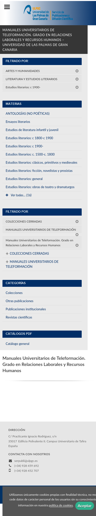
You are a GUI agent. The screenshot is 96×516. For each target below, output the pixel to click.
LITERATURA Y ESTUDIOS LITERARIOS (42, 79)
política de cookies (61, 505)
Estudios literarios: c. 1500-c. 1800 (30, 154)
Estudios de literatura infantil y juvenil (32, 130)
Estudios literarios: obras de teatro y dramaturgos (40, 187)
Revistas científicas (19, 317)
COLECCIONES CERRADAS (42, 221)
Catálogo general (17, 344)
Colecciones (14, 293)
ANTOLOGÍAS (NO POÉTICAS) (28, 113)
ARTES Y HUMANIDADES (42, 71)
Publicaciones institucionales (26, 309)
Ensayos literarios (18, 122)
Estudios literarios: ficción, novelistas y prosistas (39, 171)
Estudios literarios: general (24, 179)
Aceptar (85, 505)
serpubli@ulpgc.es (26, 461)
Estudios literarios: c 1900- (42, 87)
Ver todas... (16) (19, 195)
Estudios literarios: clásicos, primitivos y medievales (41, 162)
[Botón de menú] (9, 7)
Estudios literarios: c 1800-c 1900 (29, 138)
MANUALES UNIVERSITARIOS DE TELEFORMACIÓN (42, 230)
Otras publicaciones (19, 301)
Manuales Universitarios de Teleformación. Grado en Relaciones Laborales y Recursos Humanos (42, 242)
